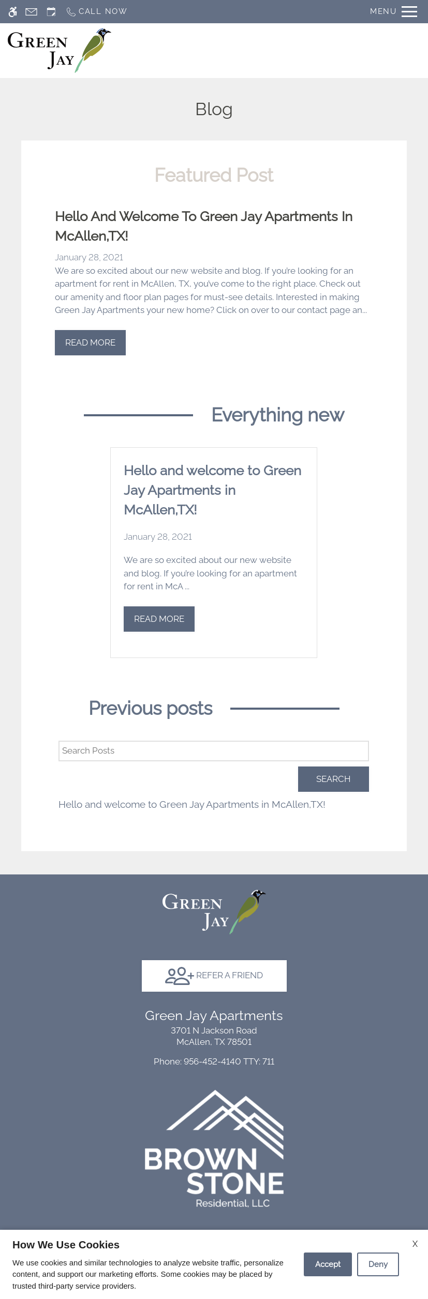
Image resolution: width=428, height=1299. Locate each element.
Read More (90, 342)
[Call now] (96, 12)
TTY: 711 (214, 1061)
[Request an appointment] (51, 12)
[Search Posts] (213, 751)
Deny (378, 1264)
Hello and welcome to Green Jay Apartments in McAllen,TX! (192, 804)
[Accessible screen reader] (13, 12)
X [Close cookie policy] (415, 1244)
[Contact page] (31, 12)
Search (333, 779)
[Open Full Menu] (393, 12)
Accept (328, 1264)
